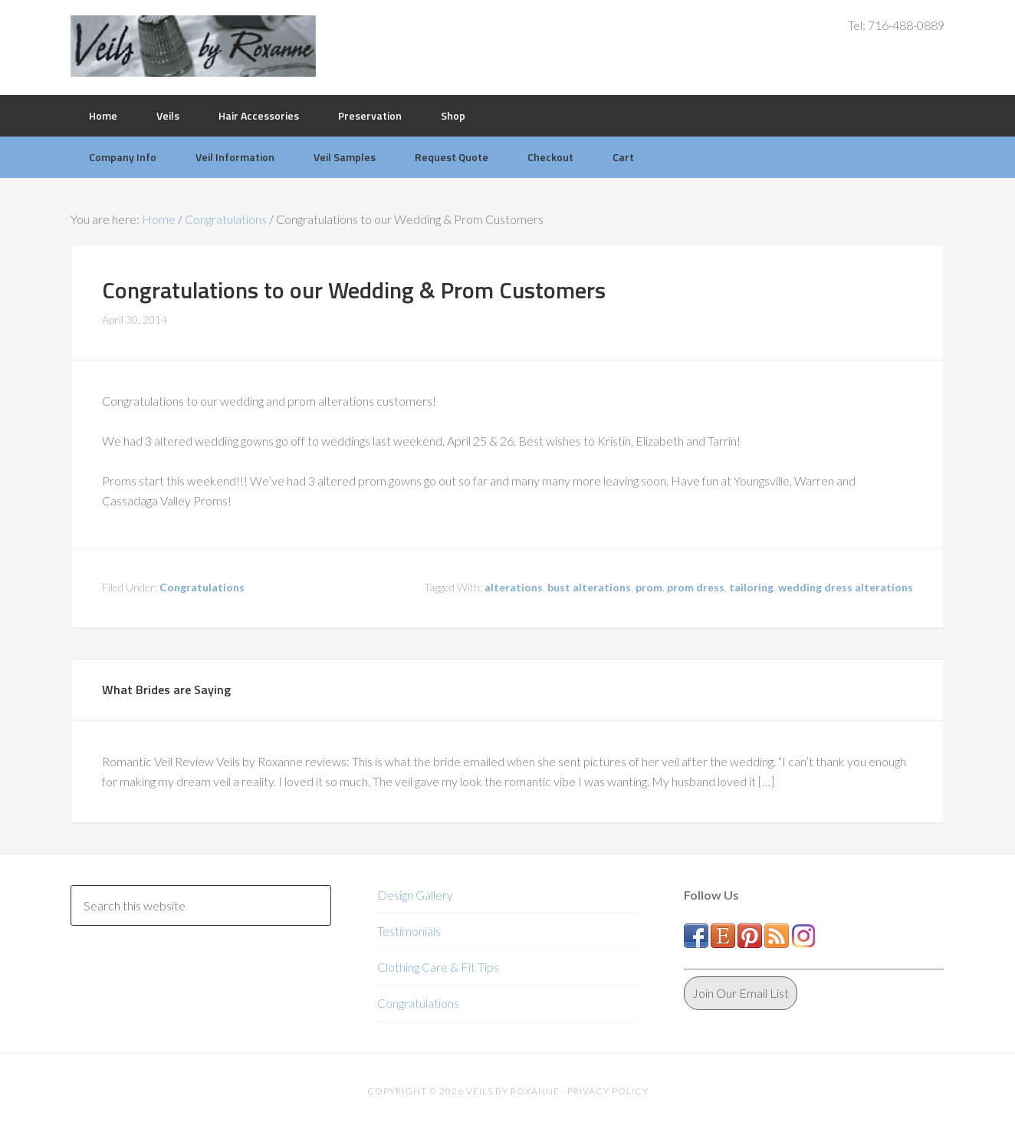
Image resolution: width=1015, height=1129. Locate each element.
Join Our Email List (740, 993)
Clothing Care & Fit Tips (438, 966)
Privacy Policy (608, 1091)
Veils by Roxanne (193, 46)
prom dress (695, 587)
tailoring (751, 587)
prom (649, 587)
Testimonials (409, 930)
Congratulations (202, 587)
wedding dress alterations (845, 587)
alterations (514, 587)
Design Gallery (415, 894)
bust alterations (589, 587)
